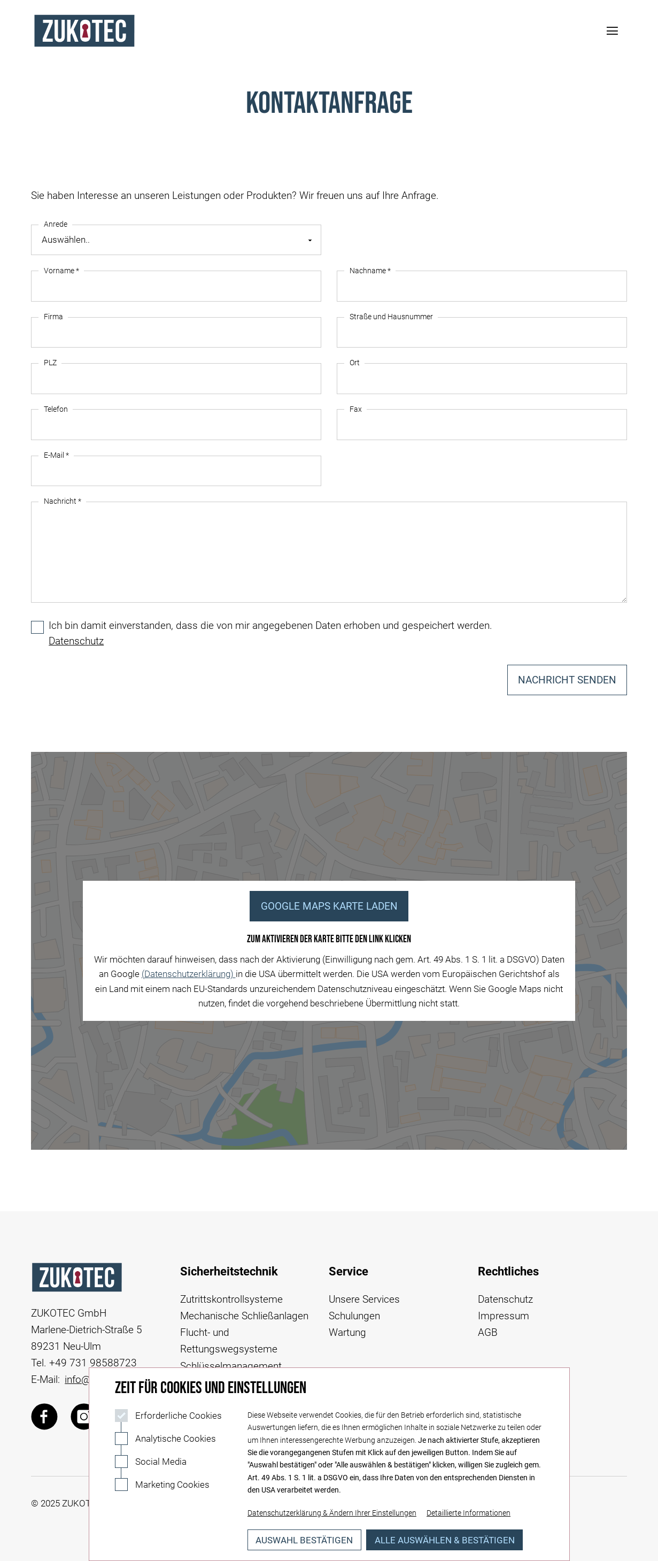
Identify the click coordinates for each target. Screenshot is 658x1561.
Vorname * (61, 270)
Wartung (347, 1332)
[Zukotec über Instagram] (84, 1416)
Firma (53, 316)
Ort (355, 362)
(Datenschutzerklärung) (189, 973)
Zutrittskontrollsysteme (231, 1299)
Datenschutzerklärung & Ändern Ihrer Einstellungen (331, 1513)
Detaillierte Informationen (468, 1513)
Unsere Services (364, 1299)
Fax (356, 409)
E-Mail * (56, 455)
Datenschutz (76, 641)
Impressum (503, 1316)
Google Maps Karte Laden (329, 906)
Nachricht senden (567, 680)
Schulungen (354, 1316)
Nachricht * (62, 501)
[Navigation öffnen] (612, 31)
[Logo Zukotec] (84, 30)
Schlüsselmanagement (231, 1366)
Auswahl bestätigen (304, 1540)
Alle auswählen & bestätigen (445, 1540)
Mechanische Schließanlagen (244, 1316)
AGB (488, 1332)
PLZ (50, 362)
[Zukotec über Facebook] (44, 1416)
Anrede (55, 224)
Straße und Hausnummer (391, 316)
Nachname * (370, 270)
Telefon (56, 409)
